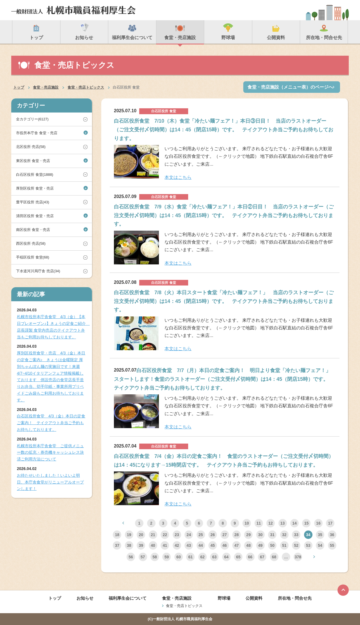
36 (332, 534)
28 (236, 534)
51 (284, 545)
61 (190, 557)
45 (212, 545)
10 (246, 523)
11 (258, 523)
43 (188, 545)
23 (177, 534)
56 (131, 557)
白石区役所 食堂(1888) (34, 174)
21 (153, 534)
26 (212, 534)
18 (117, 534)
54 (320, 545)
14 (294, 523)
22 (165, 534)
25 (201, 534)
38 (129, 545)
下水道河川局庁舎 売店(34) (38, 271)
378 (298, 557)
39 (141, 545)
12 (270, 523)
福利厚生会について (128, 598)
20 (141, 534)
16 (318, 523)
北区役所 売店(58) (31, 147)
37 (117, 545)
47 (236, 545)
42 (177, 545)
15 (306, 523)
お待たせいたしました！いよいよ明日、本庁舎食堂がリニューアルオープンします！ (50, 482)
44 (201, 545)
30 (260, 534)
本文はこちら (178, 177)
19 (129, 534)
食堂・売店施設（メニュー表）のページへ (290, 87)
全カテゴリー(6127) (32, 119)
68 (274, 557)
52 (296, 545)
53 (308, 545)
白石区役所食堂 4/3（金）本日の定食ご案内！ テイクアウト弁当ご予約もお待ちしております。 (51, 423)
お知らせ (84, 598)
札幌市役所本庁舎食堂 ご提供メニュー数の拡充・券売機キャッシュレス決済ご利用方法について (50, 453)
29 (248, 534)
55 (332, 545)
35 (320, 534)
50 (272, 545)
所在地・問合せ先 (295, 598)
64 (226, 557)
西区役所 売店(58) (31, 243)
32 (284, 534)
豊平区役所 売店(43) (32, 202)
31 (272, 534)
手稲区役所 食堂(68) (32, 257)
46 (224, 545)
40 (153, 545)
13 (282, 523)
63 (214, 557)
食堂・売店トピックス (86, 87)
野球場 (224, 598)
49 (260, 545)
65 (238, 557)
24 (188, 534)
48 (248, 545)
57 (143, 557)
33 (296, 534)
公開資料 (254, 598)
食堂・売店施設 (45, 87)
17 (330, 523)
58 (154, 557)
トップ (18, 87)
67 (262, 557)
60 (178, 557)
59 (167, 557)
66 (250, 557)
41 (165, 545)
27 (224, 534)
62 (202, 557)
